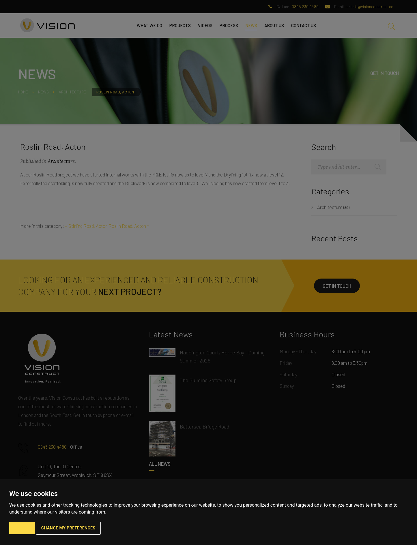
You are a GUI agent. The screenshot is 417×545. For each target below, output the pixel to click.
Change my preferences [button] (68, 528)
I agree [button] (22, 528)
